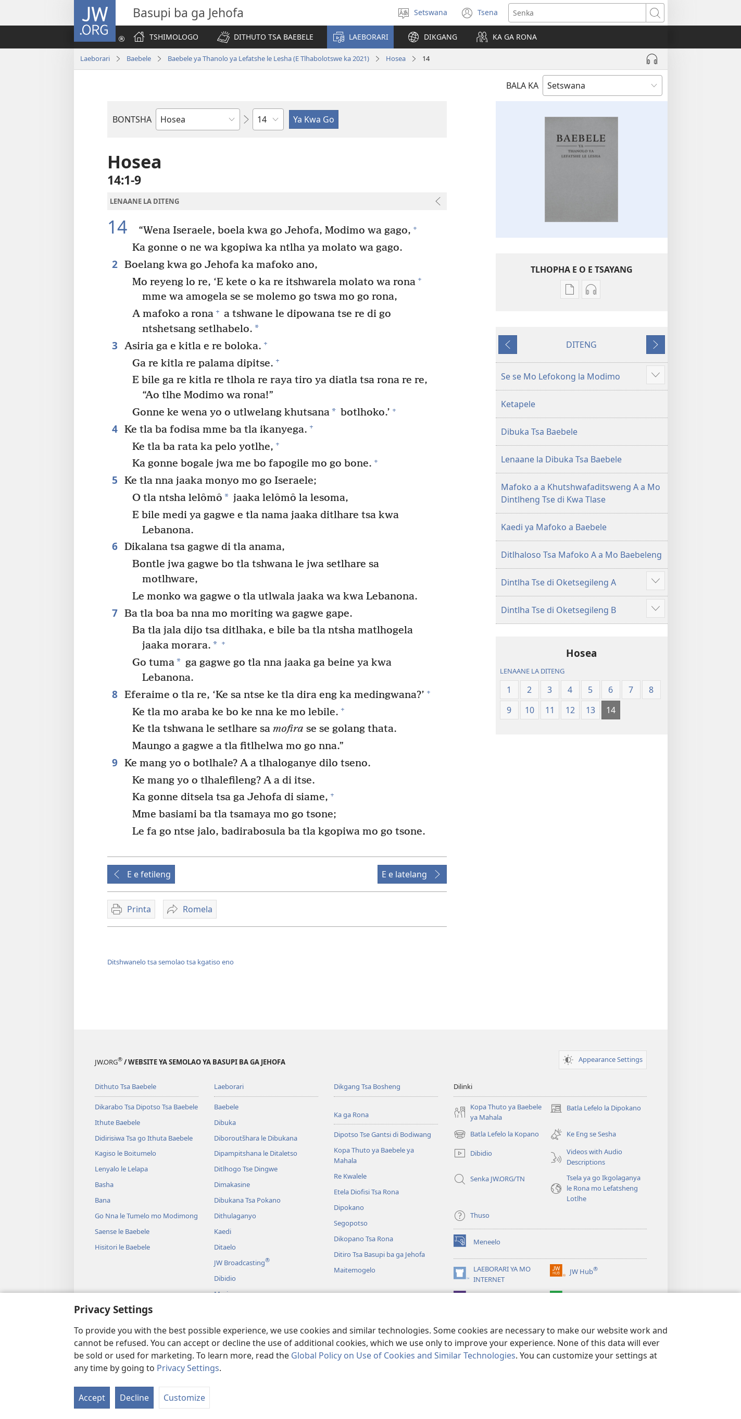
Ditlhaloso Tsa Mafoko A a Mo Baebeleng (581, 554)
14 (121, 227)
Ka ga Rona (351, 1114)
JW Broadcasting (242, 1262)
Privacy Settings (188, 1368)
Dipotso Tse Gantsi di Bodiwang (382, 1134)
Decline (134, 1397)
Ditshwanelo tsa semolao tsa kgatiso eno (170, 962)
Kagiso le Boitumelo (125, 1153)
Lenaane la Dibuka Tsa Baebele (561, 459)
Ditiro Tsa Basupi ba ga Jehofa (379, 1254)
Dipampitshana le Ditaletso (255, 1153)
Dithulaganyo (235, 1215)
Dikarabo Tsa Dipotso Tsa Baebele (146, 1106)
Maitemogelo (354, 1270)
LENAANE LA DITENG (532, 671)
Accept (92, 1397)
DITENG (581, 344)
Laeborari (95, 58)
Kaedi (222, 1231)
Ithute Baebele (117, 1122)
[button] (265, 37)
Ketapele (518, 404)
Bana (102, 1200)
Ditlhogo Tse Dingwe (246, 1168)
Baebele (139, 58)
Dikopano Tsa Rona (363, 1238)
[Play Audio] (652, 58)
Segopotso (351, 1223)
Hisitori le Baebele (122, 1247)
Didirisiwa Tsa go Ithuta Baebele (144, 1138)
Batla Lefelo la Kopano (496, 1134)
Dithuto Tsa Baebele (125, 1086)
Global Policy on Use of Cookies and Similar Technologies (403, 1355)
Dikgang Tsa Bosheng (367, 1086)
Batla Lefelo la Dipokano (595, 1108)
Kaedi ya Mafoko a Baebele (554, 527)
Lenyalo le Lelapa (121, 1168)
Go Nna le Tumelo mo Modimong (146, 1215)
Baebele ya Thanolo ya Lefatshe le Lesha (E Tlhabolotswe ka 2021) (268, 58)
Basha (104, 1184)
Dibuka (225, 1122)
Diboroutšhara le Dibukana (255, 1138)
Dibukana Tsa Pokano (247, 1200)
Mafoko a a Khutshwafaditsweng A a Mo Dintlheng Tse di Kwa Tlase (580, 493)
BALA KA (522, 85)
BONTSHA (132, 119)
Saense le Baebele (122, 1231)
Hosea (396, 58)
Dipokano (349, 1207)
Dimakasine (232, 1184)
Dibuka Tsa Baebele (539, 431)
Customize (184, 1397)
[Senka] (577, 12)
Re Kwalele (350, 1176)
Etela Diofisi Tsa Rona (366, 1191)
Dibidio (225, 1278)
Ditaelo (225, 1247)
